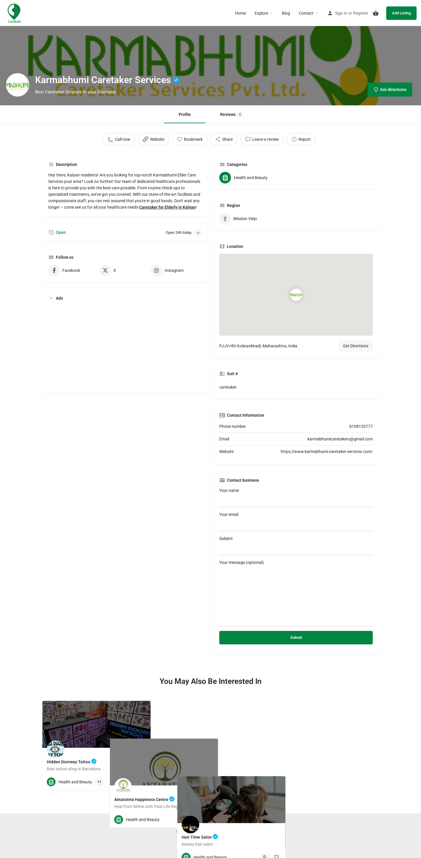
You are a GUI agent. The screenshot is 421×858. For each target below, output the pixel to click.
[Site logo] (14, 12)
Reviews (231, 114)
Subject (296, 545)
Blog (286, 13)
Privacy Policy (230, 832)
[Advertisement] (125, 346)
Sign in (341, 13)
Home (240, 13)
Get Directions (355, 346)
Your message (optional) (296, 593)
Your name (296, 497)
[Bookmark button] (141, 782)
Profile (185, 114)
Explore (261, 13)
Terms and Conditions (195, 832)
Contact (306, 13)
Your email (296, 521)
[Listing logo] (17, 85)
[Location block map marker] (296, 295)
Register (360, 13)
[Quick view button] (130, 782)
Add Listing (401, 13)
